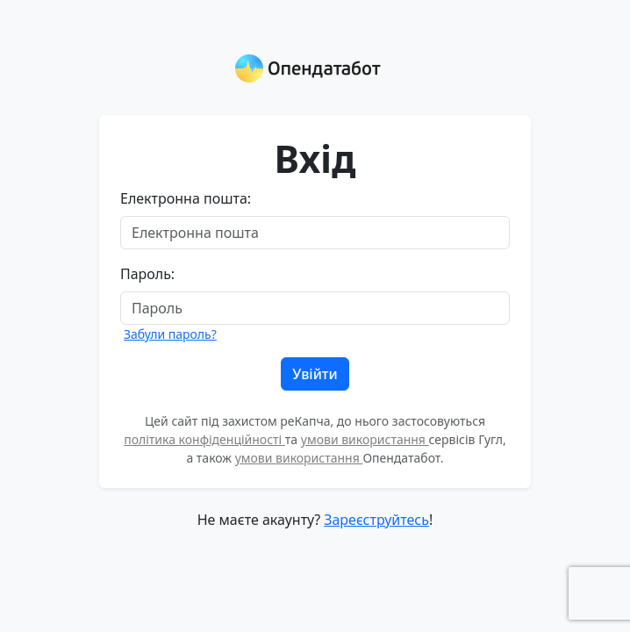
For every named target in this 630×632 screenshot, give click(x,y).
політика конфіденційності (204, 439)
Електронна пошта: (185, 198)
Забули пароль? (170, 334)
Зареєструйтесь (376, 519)
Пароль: (147, 274)
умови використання (365, 439)
